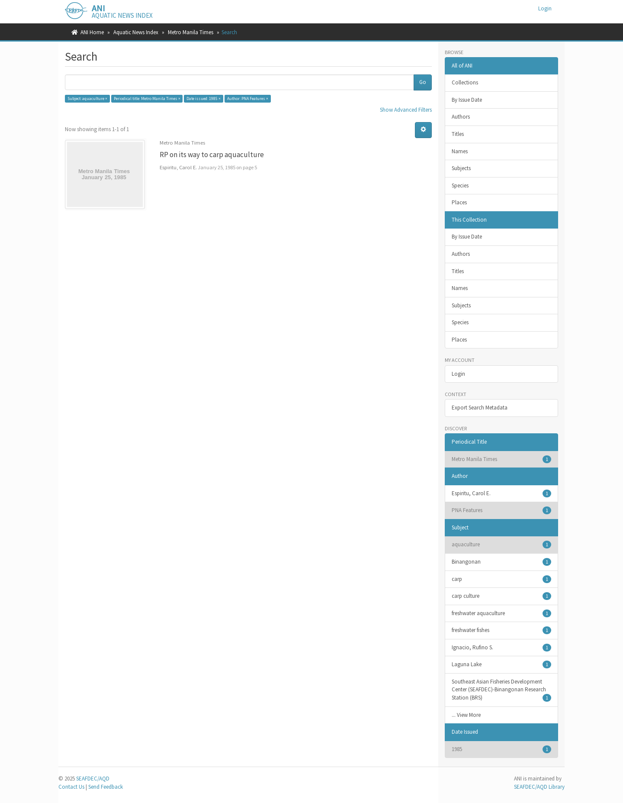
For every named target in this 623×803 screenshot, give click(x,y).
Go (422, 82)
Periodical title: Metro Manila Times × (147, 98)
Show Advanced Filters (406, 109)
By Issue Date (467, 99)
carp (502, 579)
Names (460, 151)
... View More (466, 715)
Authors (461, 116)
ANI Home (92, 32)
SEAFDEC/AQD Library (539, 786)
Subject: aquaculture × (87, 98)
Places (459, 202)
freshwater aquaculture (502, 613)
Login (458, 373)
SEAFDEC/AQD (92, 778)
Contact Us (71, 786)
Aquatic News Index (135, 32)
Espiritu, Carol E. (502, 493)
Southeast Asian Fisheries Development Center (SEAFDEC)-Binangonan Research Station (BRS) (502, 690)
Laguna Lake (502, 664)
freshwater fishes (502, 630)
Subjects (461, 168)
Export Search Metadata (479, 407)
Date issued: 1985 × (203, 98)
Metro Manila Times (190, 32)
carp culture (502, 596)
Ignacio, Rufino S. (502, 647)
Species (460, 185)
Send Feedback (105, 786)
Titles (458, 134)
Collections (465, 82)
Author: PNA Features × (247, 98)
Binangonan (502, 562)
